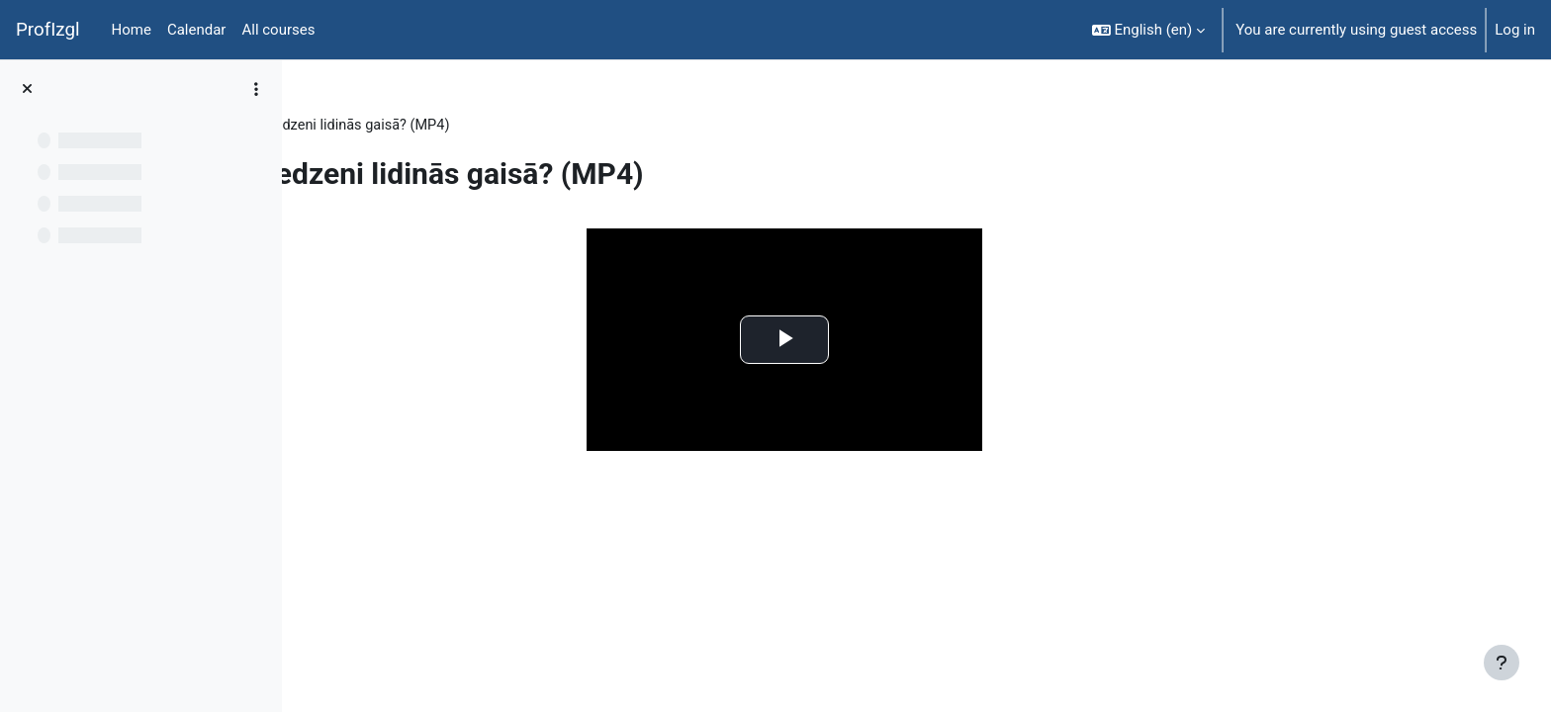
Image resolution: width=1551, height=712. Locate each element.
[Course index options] (256, 89)
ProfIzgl (48, 30)
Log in (1515, 30)
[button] (1149, 29)
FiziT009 (348, 125)
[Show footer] (1501, 662)
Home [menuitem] (131, 30)
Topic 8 (423, 125)
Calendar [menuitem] (197, 30)
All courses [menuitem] (278, 30)
